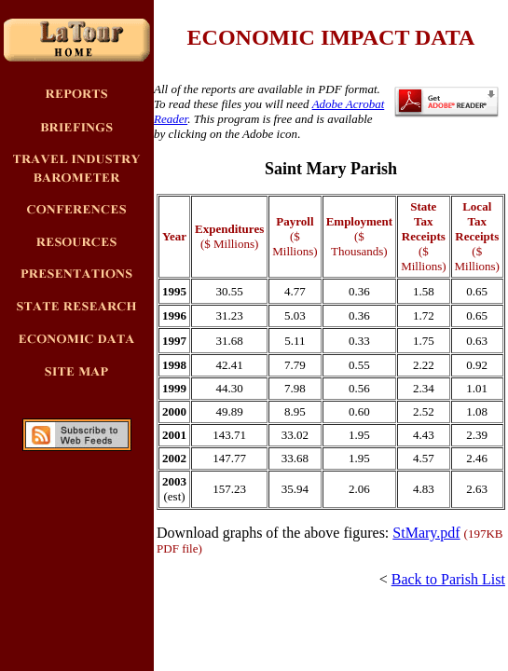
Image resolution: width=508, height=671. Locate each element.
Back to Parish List (448, 579)
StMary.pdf (426, 533)
